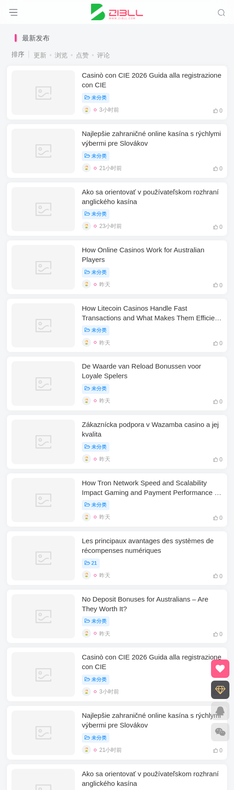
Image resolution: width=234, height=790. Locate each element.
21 (91, 563)
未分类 (96, 97)
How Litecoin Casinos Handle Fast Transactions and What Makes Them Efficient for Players (151, 317)
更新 (40, 55)
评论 (103, 55)
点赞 (82, 55)
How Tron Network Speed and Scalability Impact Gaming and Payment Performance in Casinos (151, 492)
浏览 (61, 55)
